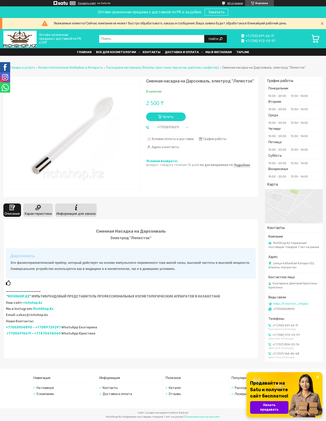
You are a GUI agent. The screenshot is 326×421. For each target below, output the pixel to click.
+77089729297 (48, 327)
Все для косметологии (116, 52)
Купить (168, 117)
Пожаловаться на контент (202, 416)
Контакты (151, 52)
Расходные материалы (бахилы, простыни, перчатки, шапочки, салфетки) (162, 68)
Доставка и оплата (182, 52)
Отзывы (175, 394)
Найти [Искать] (214, 39)
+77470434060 (47, 333)
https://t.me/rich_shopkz (290, 303)
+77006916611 (19, 333)
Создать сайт (87, 3)
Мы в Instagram (218, 52)
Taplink (242, 52)
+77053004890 (19, 327)
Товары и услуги (22, 68)
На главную (45, 388)
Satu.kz (183, 412)
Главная (84, 52)
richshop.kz (32, 303)
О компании (45, 394)
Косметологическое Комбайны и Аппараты (70, 68)
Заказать (216, 12)
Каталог (175, 388)
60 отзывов (235, 3)
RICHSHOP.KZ (19, 296)
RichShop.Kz (43, 309)
